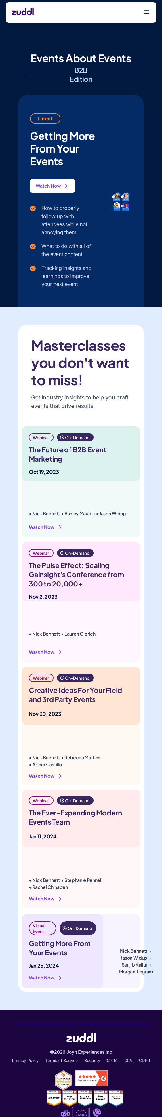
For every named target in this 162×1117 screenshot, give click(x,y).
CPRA (112, 1060)
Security (92, 1060)
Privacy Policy (25, 1060)
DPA (128, 1060)
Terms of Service (61, 1060)
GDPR (144, 1060)
